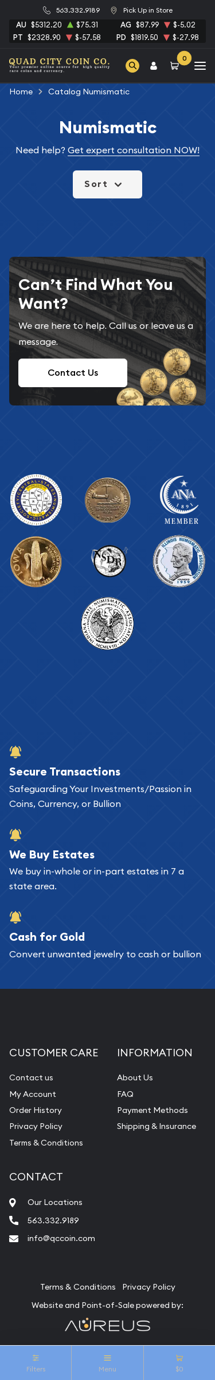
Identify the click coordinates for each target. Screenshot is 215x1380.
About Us (135, 1077)
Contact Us (73, 373)
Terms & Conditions (46, 1143)
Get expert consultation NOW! (134, 150)
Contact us (31, 1077)
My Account (32, 1094)
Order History (35, 1110)
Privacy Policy (35, 1126)
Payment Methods (152, 1110)
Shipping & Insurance (156, 1126)
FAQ (125, 1094)
